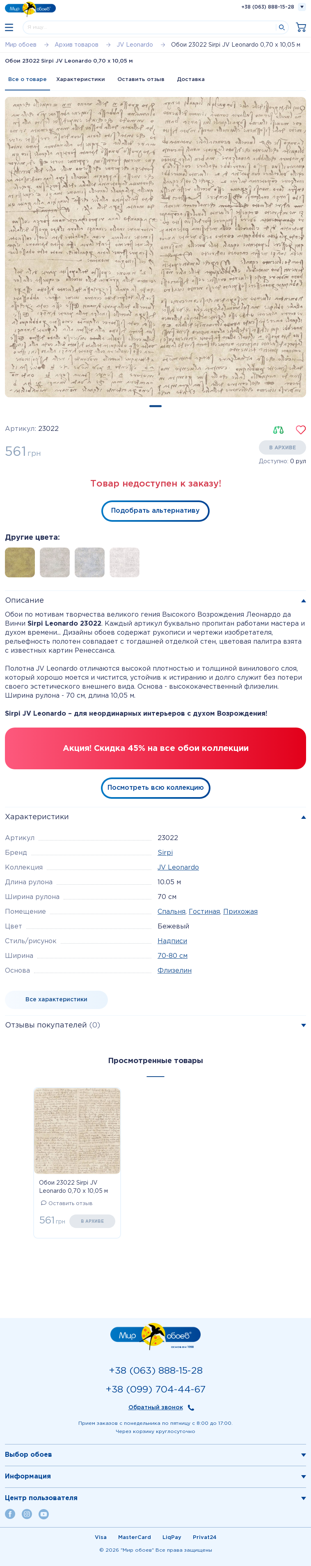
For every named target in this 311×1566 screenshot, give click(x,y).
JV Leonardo (178, 868)
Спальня (171, 912)
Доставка (191, 79)
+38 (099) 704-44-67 (155, 1390)
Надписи (172, 941)
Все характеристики (56, 999)
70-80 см (173, 956)
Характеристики (80, 79)
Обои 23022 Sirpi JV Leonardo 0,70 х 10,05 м (73, 1187)
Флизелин (175, 971)
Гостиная (204, 912)
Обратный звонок (155, 1407)
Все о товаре (27, 79)
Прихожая (240, 912)
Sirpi (165, 853)
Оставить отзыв (141, 79)
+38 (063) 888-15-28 (267, 7)
